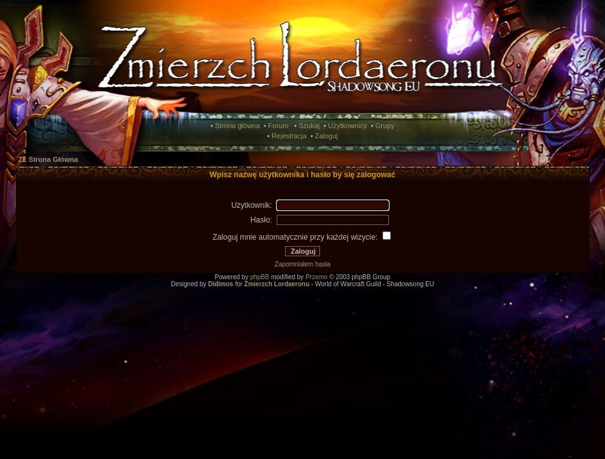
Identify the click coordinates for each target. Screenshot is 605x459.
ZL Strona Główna (48, 159)
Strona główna (237, 125)
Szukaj (308, 125)
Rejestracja (289, 136)
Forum (278, 125)
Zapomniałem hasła (302, 264)
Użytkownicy (347, 125)
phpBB (259, 276)
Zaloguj (326, 136)
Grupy (385, 125)
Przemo (316, 276)
